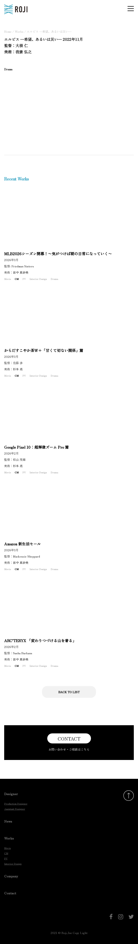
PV (24, 279)
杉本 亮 (19, 369)
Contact (10, 892)
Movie (7, 279)
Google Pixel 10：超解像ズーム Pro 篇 (36, 447)
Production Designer (15, 803)
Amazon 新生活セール (22, 543)
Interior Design (38, 279)
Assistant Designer (14, 808)
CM (17, 279)
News (8, 821)
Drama (54, 279)
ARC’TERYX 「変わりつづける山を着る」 (40, 640)
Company (11, 875)
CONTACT (69, 738)
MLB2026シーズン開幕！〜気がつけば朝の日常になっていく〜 (58, 253)
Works (19, 31)
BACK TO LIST (69, 692)
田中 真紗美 (22, 272)
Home (8, 31)
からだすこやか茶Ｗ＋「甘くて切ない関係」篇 (43, 350)
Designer (11, 793)
